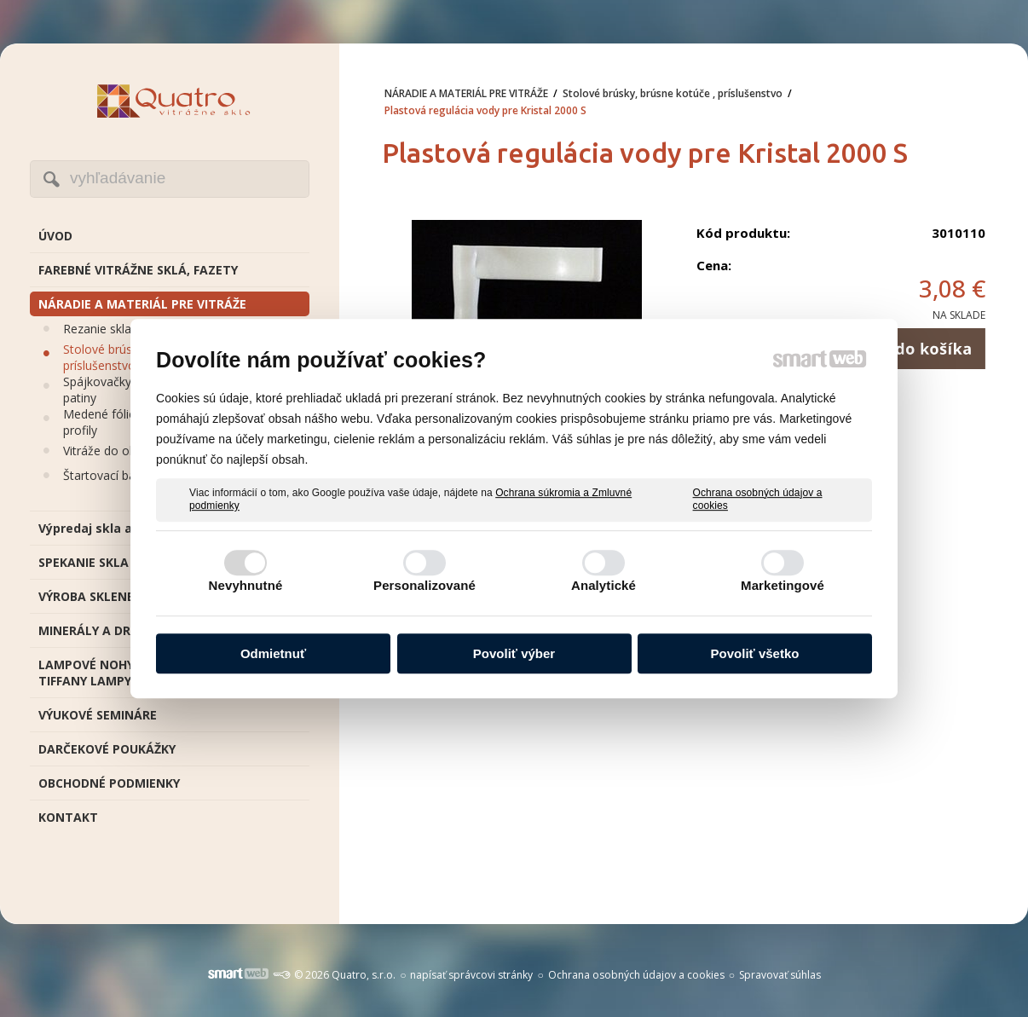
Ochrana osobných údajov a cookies (758, 499)
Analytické (603, 585)
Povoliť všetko (755, 653)
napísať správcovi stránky (471, 975)
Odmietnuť (273, 653)
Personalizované (424, 585)
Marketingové (782, 585)
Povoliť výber (514, 653)
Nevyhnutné (246, 585)
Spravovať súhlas (780, 975)
